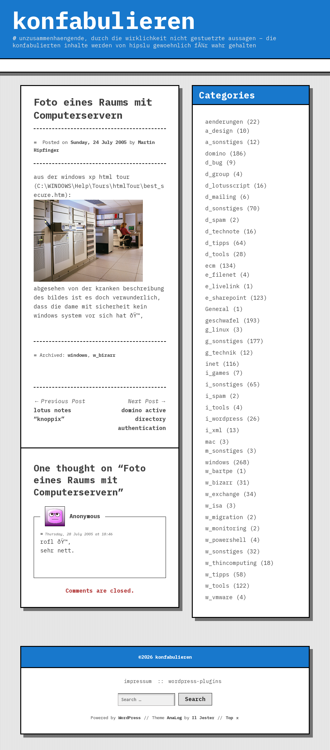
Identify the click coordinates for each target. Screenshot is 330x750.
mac (210, 441)
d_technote (222, 231)
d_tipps (217, 242)
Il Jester (203, 717)
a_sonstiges (224, 142)
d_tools (217, 254)
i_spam (215, 395)
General (217, 309)
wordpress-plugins (194, 681)
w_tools (217, 585)
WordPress (129, 717)
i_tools (217, 407)
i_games (217, 372)
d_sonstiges (224, 208)
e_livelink (222, 286)
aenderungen (224, 121)
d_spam (215, 219)
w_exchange (222, 494)
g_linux (217, 329)
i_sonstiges (224, 384)
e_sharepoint (225, 297)
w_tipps (217, 574)
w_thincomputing (231, 562)
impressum (138, 681)
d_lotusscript (227, 185)
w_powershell (225, 539)
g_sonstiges (224, 341)
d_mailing (220, 196)
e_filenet (220, 274)
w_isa (213, 505)
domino (215, 153)
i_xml (213, 430)
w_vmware (219, 597)
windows (77, 355)
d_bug (213, 162)
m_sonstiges (224, 450)
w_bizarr (104, 355)
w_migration (224, 517)
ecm (210, 265)
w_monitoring (225, 528)
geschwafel (222, 320)
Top (232, 717)
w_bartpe (219, 471)
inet (212, 363)
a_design (219, 130)
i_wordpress (224, 418)
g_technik (220, 352)
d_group (217, 174)
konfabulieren (103, 20)
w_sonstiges (224, 551)
